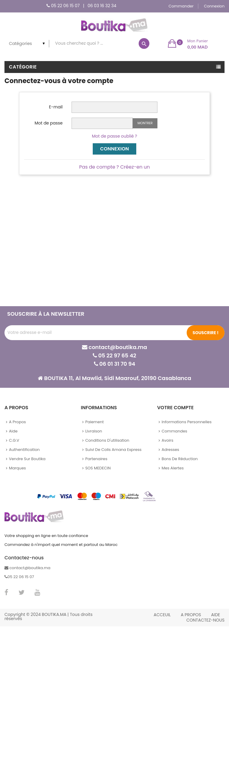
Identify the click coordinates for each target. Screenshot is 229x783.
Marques (17, 468)
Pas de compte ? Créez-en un (114, 167)
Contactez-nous (205, 620)
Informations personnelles (186, 422)
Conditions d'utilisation (107, 440)
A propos (17, 422)
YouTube (37, 592)
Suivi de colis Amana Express (113, 449)
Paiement (94, 422)
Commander (181, 6)
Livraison (93, 431)
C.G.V (14, 440)
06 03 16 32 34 (102, 6)
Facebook (6, 592)
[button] (188, 43)
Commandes (174, 431)
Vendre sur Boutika (27, 459)
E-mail (56, 107)
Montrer (145, 123)
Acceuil (162, 615)
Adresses (170, 449)
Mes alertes (173, 468)
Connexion (114, 148)
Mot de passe (49, 123)
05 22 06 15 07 (65, 6)
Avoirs (167, 440)
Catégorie (23, 66)
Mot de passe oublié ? (114, 136)
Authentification (24, 449)
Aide (13, 431)
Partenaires (96, 459)
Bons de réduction (180, 459)
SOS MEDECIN (98, 468)
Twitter (21, 592)
